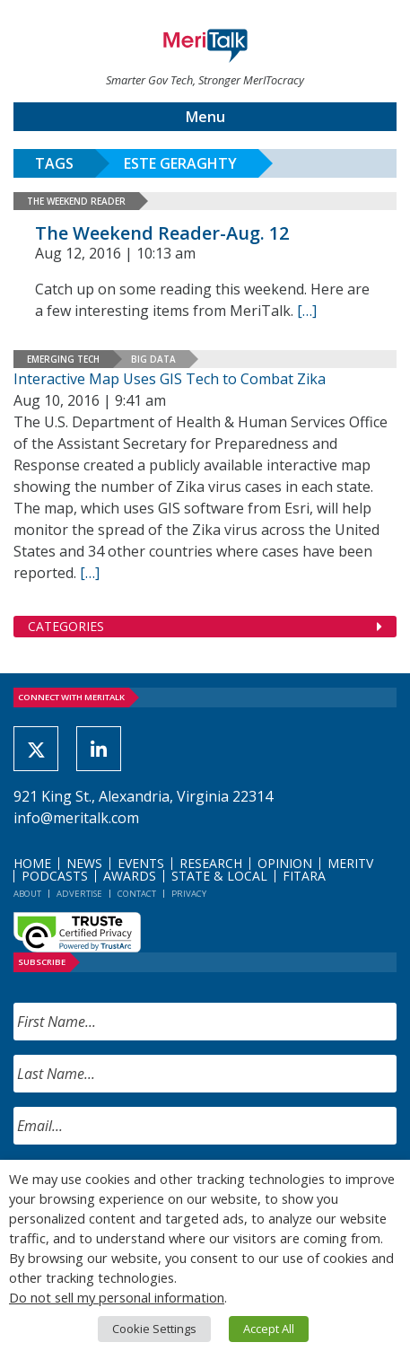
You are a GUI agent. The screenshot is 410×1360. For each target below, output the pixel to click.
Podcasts (55, 875)
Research (210, 863)
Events (141, 863)
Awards (129, 875)
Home (32, 863)
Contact (137, 893)
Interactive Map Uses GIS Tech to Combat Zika (169, 379)
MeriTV (350, 863)
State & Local (219, 875)
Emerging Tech (63, 359)
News (84, 863)
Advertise (79, 893)
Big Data (153, 359)
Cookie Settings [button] (154, 1329)
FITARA (304, 875)
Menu (205, 117)
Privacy (188, 893)
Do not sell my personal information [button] (116, 1297)
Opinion (284, 863)
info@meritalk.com (76, 818)
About (27, 893)
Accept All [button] (268, 1329)
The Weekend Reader (76, 201)
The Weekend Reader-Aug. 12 (162, 233)
